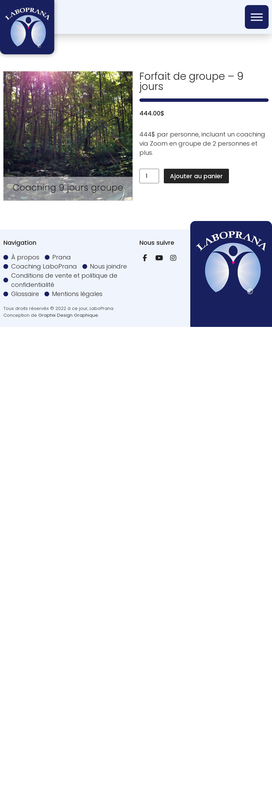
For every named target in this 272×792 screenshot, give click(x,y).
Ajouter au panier (196, 176)
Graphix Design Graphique (68, 315)
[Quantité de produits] (149, 176)
